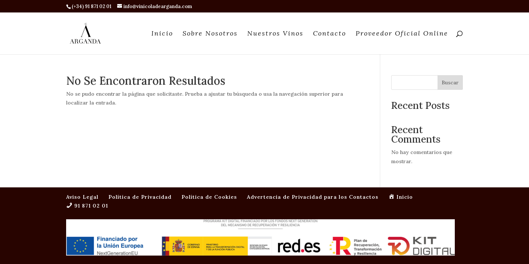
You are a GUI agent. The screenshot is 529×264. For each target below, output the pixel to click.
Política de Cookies (209, 143)
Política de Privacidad (140, 143)
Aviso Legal (82, 143)
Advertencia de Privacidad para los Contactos (312, 143)
